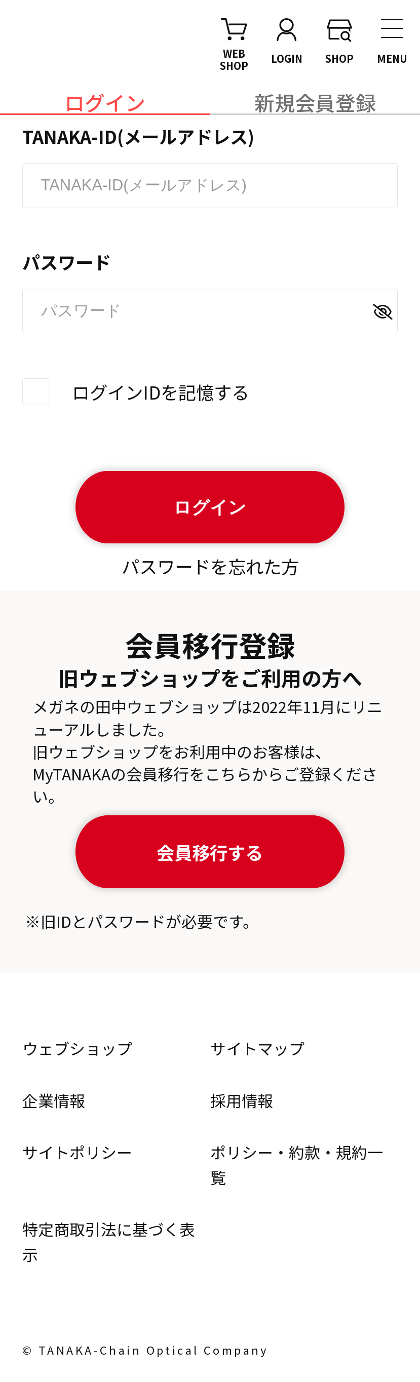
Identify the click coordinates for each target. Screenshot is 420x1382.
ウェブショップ (77, 1048)
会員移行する (210, 852)
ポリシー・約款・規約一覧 (296, 1164)
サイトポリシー (77, 1151)
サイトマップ (257, 1048)
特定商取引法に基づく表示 (108, 1241)
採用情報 (241, 1100)
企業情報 (53, 1100)
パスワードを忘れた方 (210, 566)
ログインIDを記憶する (160, 392)
